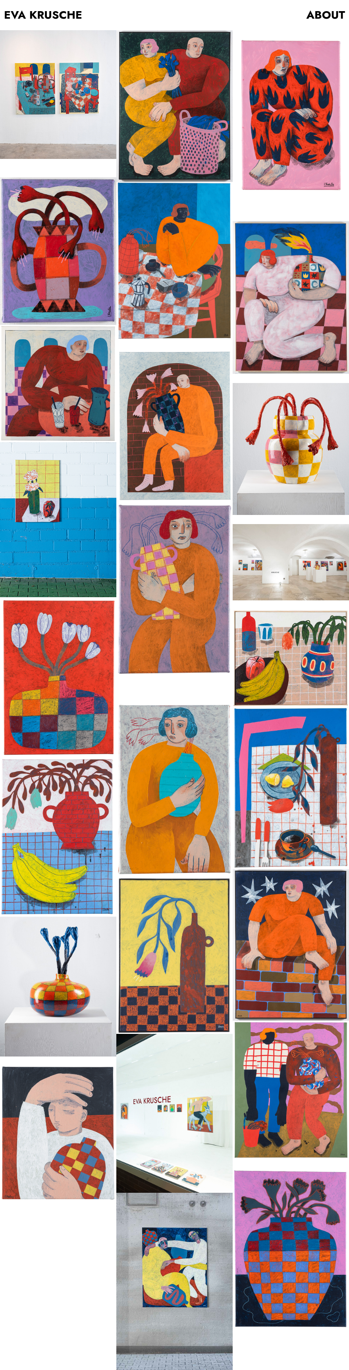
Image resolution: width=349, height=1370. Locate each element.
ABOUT (326, 15)
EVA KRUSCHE (43, 15)
